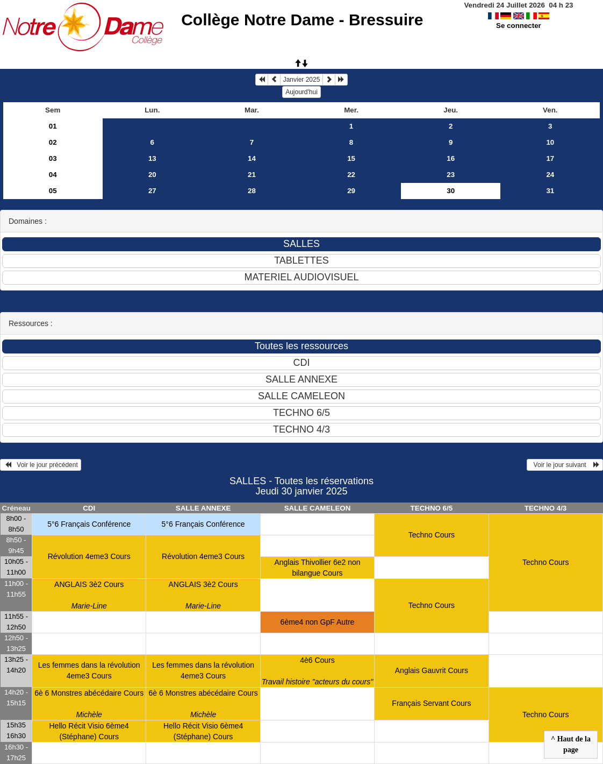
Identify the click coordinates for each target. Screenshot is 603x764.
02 (53, 142)
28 (252, 191)
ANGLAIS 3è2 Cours (89, 595)
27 (152, 191)
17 (550, 158)
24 (550, 175)
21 (252, 175)
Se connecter (518, 26)
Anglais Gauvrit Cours (431, 670)
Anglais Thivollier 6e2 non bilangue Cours (317, 567)
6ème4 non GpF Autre (318, 622)
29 (351, 191)
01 (53, 126)
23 (451, 175)
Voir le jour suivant (565, 465)
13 (152, 158)
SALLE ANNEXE (203, 508)
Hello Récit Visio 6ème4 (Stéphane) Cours (89, 731)
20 (152, 175)
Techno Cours (431, 534)
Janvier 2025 (301, 79)
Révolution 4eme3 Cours (89, 556)
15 (351, 158)
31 (550, 191)
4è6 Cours (317, 671)
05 (53, 191)
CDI (89, 508)
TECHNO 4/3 (546, 508)
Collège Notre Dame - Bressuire (302, 20)
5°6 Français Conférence (89, 524)
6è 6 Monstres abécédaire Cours (88, 704)
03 (53, 158)
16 (451, 158)
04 (53, 175)
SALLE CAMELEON (317, 508)
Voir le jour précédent (40, 465)
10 (550, 142)
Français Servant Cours (431, 703)
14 (252, 158)
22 (351, 175)
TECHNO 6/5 (432, 508)
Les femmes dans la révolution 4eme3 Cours (89, 670)
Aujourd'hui (301, 92)
